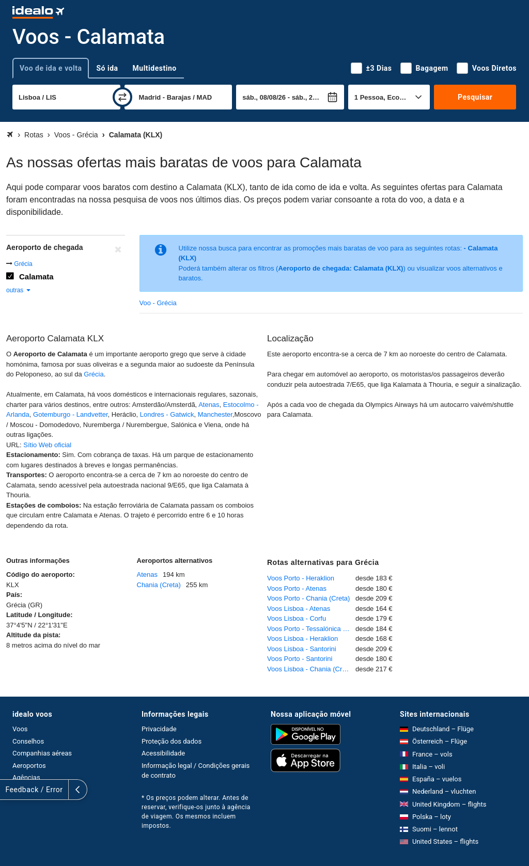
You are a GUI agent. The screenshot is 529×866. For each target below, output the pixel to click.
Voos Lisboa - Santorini (301, 649)
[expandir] (9, 789)
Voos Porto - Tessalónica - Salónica (311, 629)
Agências (26, 777)
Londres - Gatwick (167, 414)
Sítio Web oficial (47, 445)
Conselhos (28, 741)
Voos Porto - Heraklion (300, 578)
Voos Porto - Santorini (299, 659)
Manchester (215, 414)
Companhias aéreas (42, 753)
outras (19, 290)
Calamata (36, 276)
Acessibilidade (163, 753)
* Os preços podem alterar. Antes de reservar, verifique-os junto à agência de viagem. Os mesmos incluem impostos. (196, 811)
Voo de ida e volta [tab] (51, 68)
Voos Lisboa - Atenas (298, 608)
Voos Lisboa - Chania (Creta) (310, 669)
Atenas (208, 404)
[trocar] (122, 97)
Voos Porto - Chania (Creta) (308, 598)
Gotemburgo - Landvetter (70, 414)
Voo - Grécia (158, 303)
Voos (20, 729)
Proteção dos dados (171, 741)
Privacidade (159, 729)
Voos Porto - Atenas (296, 588)
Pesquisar (475, 97)
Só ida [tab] (107, 68)
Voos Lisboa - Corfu (296, 618)
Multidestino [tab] (155, 68)
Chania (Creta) (159, 585)
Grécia (23, 263)
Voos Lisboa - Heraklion (302, 638)
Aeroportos (29, 765)
